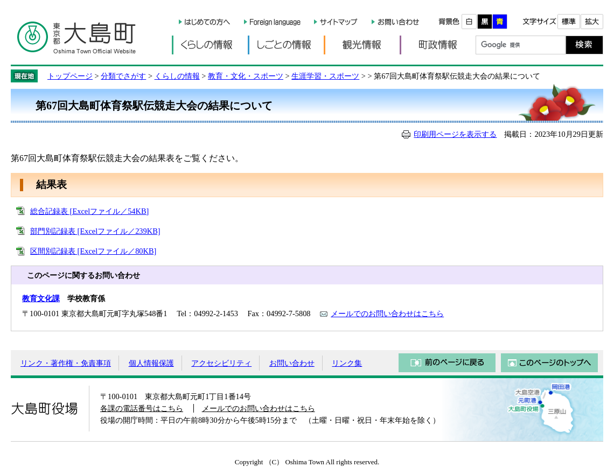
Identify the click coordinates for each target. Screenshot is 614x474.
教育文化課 (41, 298)
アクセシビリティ (221, 363)
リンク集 (347, 363)
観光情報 (362, 45)
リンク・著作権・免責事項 (65, 363)
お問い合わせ (292, 363)
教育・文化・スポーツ (245, 76)
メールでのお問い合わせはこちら (387, 313)
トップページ (70, 76)
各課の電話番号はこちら (141, 408)
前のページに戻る (447, 362)
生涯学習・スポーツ (325, 76)
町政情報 (438, 45)
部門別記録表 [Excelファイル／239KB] (95, 231)
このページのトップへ (549, 362)
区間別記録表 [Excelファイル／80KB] (93, 251)
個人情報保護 (151, 363)
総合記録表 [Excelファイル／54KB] (89, 211)
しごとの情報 (286, 45)
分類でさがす (123, 76)
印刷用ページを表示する (455, 134)
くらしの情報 (210, 45)
